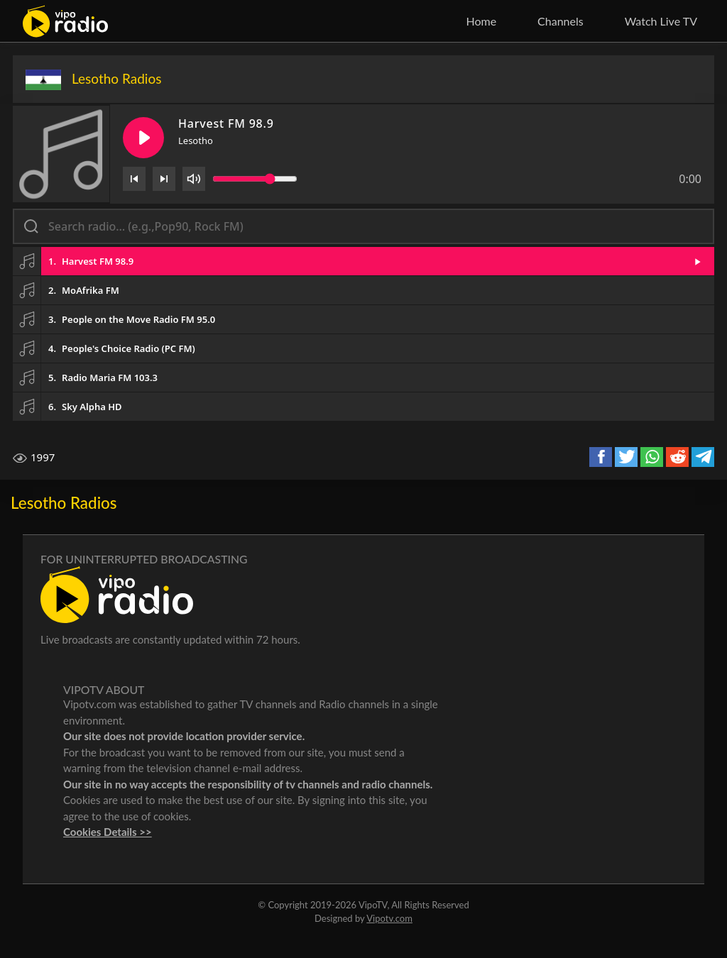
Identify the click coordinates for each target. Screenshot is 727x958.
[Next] (164, 179)
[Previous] (134, 179)
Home (481, 21)
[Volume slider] (254, 179)
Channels (560, 21)
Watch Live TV (661, 21)
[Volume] (193, 179)
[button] (363, 261)
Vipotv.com (389, 918)
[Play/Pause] (143, 137)
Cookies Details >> (107, 831)
